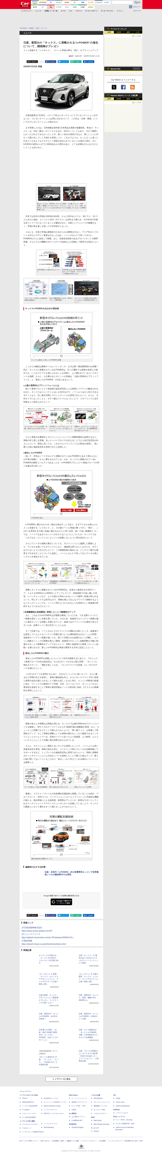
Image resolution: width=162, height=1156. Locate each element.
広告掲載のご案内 (58, 1141)
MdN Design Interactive (101, 1124)
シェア (52, 62)
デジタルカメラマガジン (30, 1124)
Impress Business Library (52, 1106)
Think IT (25, 1098)
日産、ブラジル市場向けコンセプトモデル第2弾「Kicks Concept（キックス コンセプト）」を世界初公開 (89, 1056)
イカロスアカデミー (100, 1113)
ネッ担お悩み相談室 (29, 1117)
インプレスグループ (115, 1141)
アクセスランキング (118, 29)
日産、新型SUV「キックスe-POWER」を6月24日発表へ (48, 1016)
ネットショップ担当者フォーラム (55, 1102)
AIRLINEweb (98, 1098)
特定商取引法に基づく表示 (134, 1141)
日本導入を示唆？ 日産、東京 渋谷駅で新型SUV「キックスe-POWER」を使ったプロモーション (48, 1035)
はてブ (65, 62)
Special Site (115, 69)
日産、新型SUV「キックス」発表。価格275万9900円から (88, 997)
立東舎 (74, 1110)
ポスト (34, 62)
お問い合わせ (44, 1141)
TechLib (96, 1131)
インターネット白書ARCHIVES (33, 1132)
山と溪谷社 (73, 1113)
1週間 (128, 32)
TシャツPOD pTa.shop (124, 1120)
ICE (114, 1095)
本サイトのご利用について (28, 1141)
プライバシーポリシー (89, 1141)
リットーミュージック (79, 1098)
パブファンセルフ (122, 1113)
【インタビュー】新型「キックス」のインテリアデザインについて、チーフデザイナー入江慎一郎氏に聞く (48, 979)
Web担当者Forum (28, 1102)
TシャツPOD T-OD (78, 1106)
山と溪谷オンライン (78, 1117)
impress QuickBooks (123, 1106)
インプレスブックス (50, 1123)
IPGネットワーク (119, 1117)
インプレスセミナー (50, 1110)
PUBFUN (116, 1110)
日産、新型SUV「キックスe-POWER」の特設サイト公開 (88, 1016)
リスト (41, 62)
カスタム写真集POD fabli (125, 1123)
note (77, 62)
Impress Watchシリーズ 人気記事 (124, 95)
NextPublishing (49, 1127)
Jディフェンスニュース (102, 1102)
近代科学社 (73, 1124)
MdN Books (98, 1120)
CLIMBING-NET (77, 1120)
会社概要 (102, 1141)
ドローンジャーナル (29, 1113)
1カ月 (138, 32)
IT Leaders (25, 1110)
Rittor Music (73, 1095)
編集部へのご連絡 (73, 1141)
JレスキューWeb (99, 1110)
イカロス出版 (95, 1095)
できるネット (26, 1128)
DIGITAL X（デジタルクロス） (54, 1113)
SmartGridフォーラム (51, 1098)
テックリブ (95, 1128)
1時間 (109, 32)
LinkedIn (90, 62)
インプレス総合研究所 (29, 1106)
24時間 (118, 32)
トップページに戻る (61, 1079)
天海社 (118, 1098)
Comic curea (120, 1102)
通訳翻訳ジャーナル (100, 1106)
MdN (92, 1117)
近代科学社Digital (77, 1127)
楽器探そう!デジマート (79, 1102)
